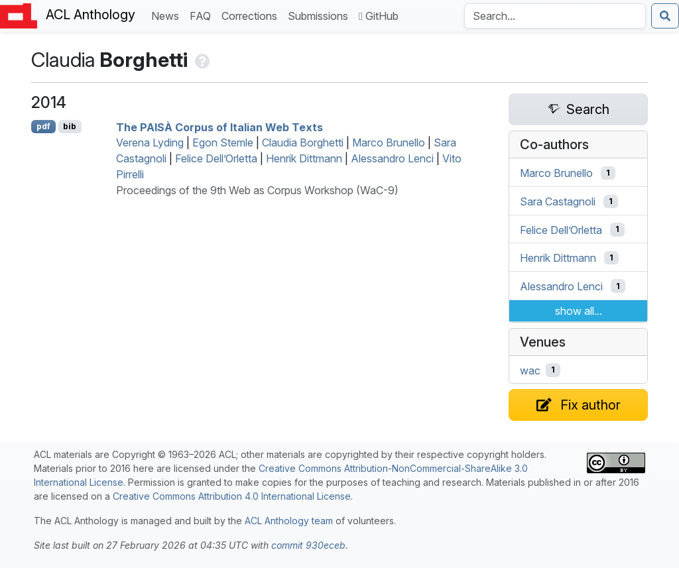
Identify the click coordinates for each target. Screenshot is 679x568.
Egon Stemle (222, 142)
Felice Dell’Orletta (216, 158)
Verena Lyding (150, 142)
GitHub (379, 16)
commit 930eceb (308, 545)
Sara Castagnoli (557, 201)
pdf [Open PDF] (43, 126)
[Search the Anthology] (555, 15)
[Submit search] (665, 15)
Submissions (320, 15)
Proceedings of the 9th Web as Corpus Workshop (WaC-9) (257, 190)
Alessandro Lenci (392, 158)
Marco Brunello (388, 142)
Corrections (251, 15)
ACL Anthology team (289, 520)
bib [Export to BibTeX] (69, 126)
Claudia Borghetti (302, 142)
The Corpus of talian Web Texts (219, 126)
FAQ (203, 15)
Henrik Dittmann (304, 158)
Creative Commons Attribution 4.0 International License (232, 496)
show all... (578, 310)
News (167, 15)
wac (530, 369)
